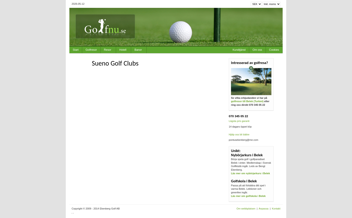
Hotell (122, 49)
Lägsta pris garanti (239, 121)
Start (76, 49)
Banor (138, 49)
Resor (107, 49)
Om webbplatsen (245, 208)
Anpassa (263, 208)
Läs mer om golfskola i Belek (248, 196)
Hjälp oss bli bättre (239, 134)
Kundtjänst (239, 49)
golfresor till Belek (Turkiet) (247, 101)
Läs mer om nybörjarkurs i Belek (250, 173)
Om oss (257, 49)
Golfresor (91, 49)
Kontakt (276, 208)
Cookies (274, 49)
